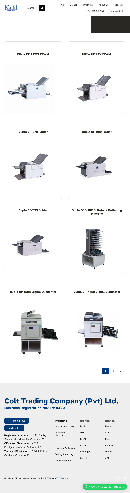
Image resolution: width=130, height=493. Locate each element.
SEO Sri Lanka (61, 478)
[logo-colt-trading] (11, 5)
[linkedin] (124, 478)
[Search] (42, 8)
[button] (105, 487)
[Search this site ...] (32, 8)
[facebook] (118, 478)
